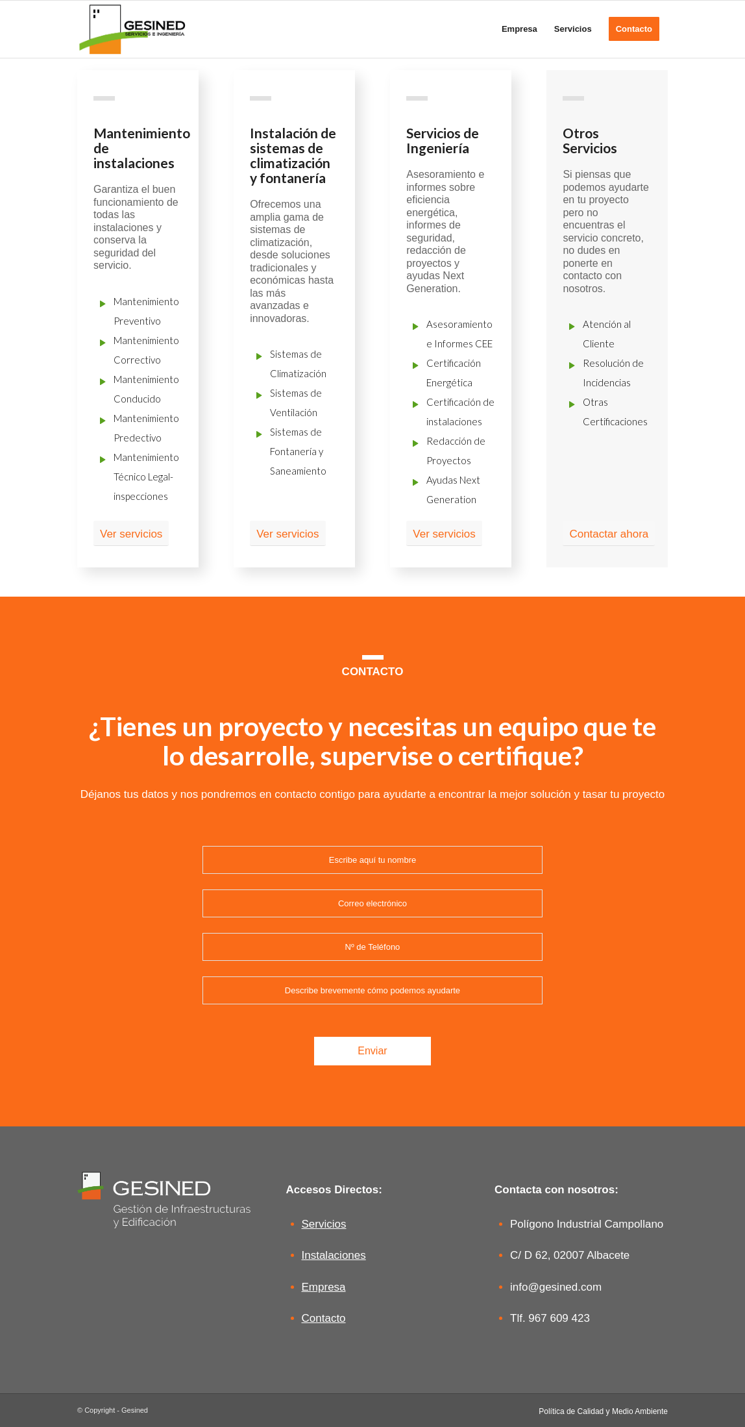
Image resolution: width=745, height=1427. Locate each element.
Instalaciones (334, 1255)
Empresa (324, 1287)
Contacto (324, 1318)
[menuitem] (519, 29)
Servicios (324, 1224)
